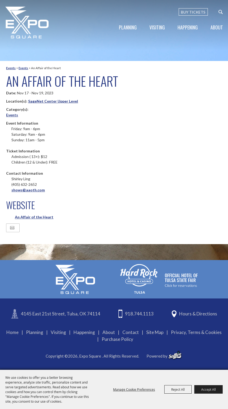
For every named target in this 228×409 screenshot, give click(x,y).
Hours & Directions (198, 313)
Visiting (157, 27)
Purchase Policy (117, 339)
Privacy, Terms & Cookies (196, 332)
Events (11, 68)
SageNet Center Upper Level (53, 101)
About (216, 27)
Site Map (155, 332)
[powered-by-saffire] (175, 355)
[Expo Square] (27, 22)
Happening (188, 27)
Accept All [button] (208, 389)
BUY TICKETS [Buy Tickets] (193, 12)
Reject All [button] (178, 389)
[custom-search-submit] (220, 12)
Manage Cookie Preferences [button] (134, 389)
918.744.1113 (139, 313)
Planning (128, 27)
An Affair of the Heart (34, 217)
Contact (130, 332)
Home (12, 332)
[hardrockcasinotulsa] (159, 278)
